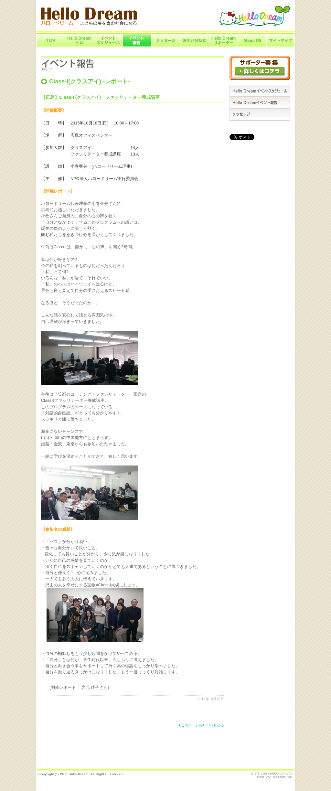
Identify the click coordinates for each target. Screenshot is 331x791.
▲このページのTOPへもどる (201, 725)
